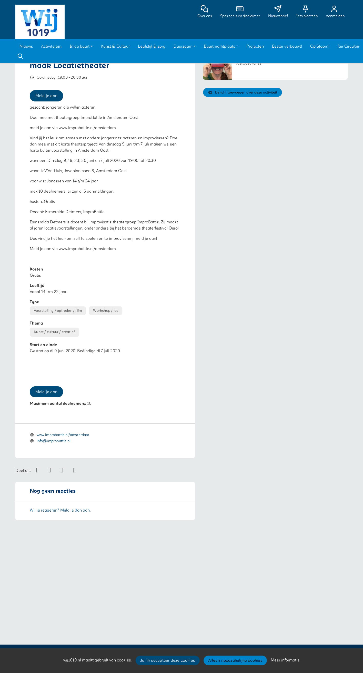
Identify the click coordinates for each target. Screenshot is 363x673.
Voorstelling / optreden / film (58, 310)
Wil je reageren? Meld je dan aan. (60, 604)
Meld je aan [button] (46, 95)
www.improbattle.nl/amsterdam (63, 529)
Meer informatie (285, 660)
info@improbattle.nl (53, 535)
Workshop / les (105, 310)
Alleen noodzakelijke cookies (235, 660)
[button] (26, 46)
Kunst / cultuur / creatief (54, 332)
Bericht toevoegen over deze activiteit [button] (242, 92)
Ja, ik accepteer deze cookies (167, 660)
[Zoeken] (20, 56)
